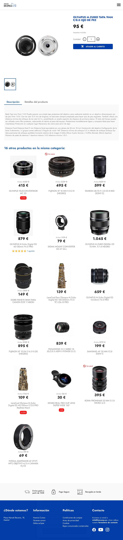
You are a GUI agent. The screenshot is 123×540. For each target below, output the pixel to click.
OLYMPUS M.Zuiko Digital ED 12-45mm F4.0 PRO (99, 298)
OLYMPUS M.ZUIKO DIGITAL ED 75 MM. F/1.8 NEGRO (99, 245)
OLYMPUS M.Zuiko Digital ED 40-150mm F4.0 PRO (23, 245)
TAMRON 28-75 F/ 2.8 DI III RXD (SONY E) (99, 192)
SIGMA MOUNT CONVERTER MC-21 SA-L (61, 248)
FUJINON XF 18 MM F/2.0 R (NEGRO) (61, 192)
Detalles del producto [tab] (36, 102)
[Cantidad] (91, 39)
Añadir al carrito (93, 46)
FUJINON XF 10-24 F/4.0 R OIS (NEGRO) (23, 352)
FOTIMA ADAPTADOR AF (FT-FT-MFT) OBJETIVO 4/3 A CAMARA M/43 (23, 463)
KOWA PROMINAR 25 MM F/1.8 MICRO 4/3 (100, 402)
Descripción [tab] (13, 102)
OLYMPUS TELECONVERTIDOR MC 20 (23, 192)
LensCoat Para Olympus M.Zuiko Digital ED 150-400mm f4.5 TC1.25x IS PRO (61, 300)
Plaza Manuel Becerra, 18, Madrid (14, 518)
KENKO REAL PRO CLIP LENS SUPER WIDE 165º (61, 404)
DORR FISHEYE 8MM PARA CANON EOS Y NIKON (23, 301)
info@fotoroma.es (99, 520)
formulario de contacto (108, 522)
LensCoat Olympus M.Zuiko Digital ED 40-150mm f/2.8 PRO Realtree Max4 (23, 405)
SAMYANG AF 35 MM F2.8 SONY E (99, 352)
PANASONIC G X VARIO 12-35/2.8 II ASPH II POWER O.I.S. (61, 350)
